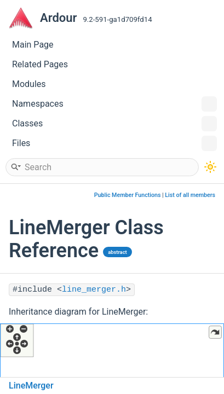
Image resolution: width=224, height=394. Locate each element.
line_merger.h (94, 289)
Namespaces (114, 104)
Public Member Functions (127, 195)
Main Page (33, 44)
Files (114, 143)
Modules (29, 84)
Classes (114, 123)
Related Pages (40, 64)
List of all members (190, 195)
